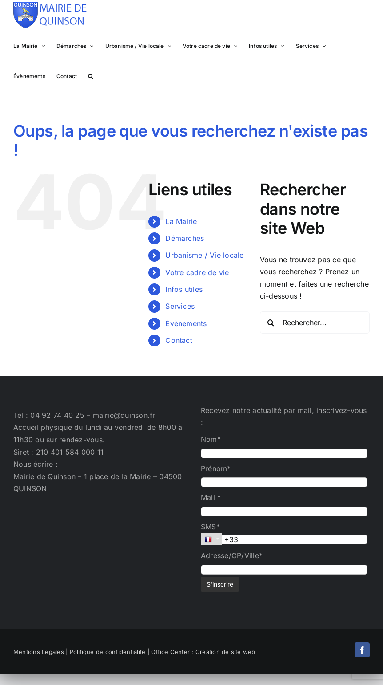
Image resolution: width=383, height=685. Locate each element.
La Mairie (181, 221)
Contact (178, 340)
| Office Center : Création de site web (201, 651)
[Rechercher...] (315, 322)
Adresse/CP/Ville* (232, 555)
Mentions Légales (38, 651)
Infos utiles (184, 289)
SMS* (210, 526)
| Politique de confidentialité (105, 651)
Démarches (184, 238)
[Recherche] (271, 322)
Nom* (211, 439)
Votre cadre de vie (197, 272)
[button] (90, 75)
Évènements (186, 323)
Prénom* (216, 468)
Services (180, 306)
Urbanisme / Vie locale (204, 255)
